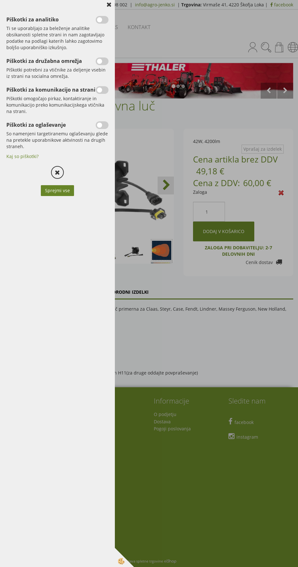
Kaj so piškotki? (22, 156)
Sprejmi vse (57, 190)
